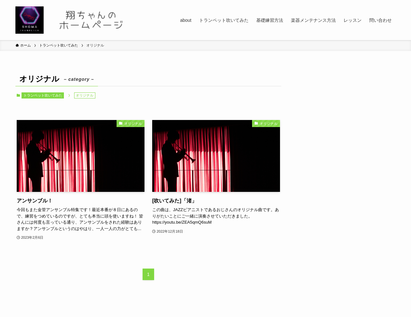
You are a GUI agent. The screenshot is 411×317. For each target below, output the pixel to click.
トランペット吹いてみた (42, 95)
